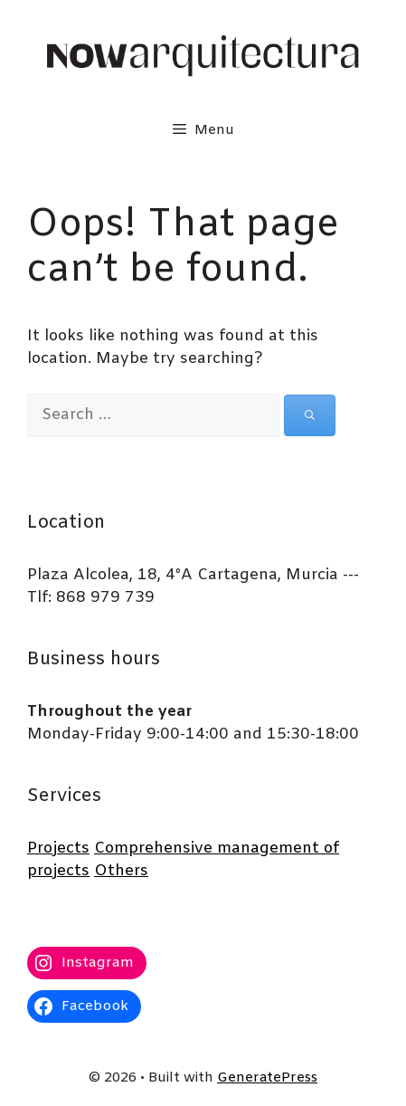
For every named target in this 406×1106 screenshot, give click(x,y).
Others (121, 871)
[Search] (309, 415)
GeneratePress (267, 1078)
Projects (58, 848)
